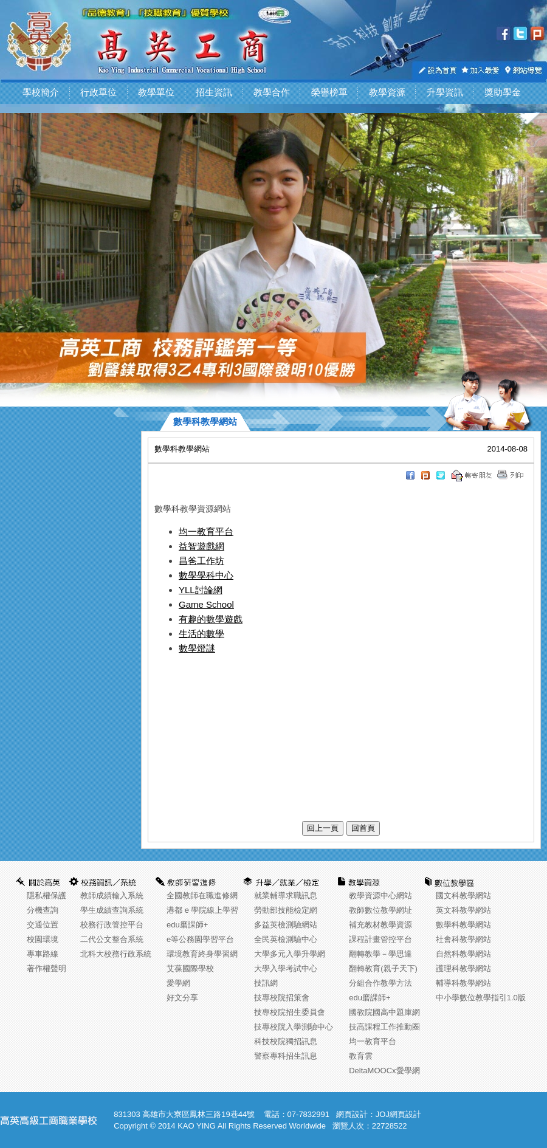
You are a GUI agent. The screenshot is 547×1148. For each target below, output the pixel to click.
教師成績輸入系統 (111, 895)
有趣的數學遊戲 (211, 619)
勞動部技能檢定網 (285, 910)
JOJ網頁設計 (398, 1114)
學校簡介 (40, 92)
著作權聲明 (46, 968)
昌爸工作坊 (201, 560)
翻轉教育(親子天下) (383, 968)
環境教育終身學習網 (202, 953)
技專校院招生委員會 (289, 1012)
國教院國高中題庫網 (384, 1012)
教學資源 (387, 92)
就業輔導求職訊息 (285, 895)
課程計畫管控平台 (380, 939)
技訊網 (266, 983)
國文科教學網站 (463, 895)
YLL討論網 (200, 590)
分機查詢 (42, 910)
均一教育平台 (206, 531)
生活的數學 (201, 633)
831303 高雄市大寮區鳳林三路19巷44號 (184, 1114)
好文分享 (182, 997)
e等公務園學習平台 (200, 939)
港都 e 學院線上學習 (202, 910)
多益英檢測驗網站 (285, 924)
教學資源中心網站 (380, 895)
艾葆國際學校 (190, 968)
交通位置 (42, 924)
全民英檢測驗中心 (285, 939)
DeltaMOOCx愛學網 (384, 1070)
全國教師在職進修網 (202, 895)
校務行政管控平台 (111, 924)
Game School (206, 604)
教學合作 (271, 92)
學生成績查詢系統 (111, 910)
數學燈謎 (197, 648)
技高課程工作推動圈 (384, 1026)
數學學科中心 (206, 575)
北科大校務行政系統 (115, 953)
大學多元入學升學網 (289, 953)
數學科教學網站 (463, 924)
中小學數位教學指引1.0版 (481, 997)
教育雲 (361, 1055)
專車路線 (42, 953)
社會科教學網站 (463, 939)
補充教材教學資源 (380, 924)
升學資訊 (445, 92)
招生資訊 (214, 92)
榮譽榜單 (329, 92)
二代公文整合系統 (111, 939)
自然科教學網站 (463, 953)
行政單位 (98, 92)
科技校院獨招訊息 (285, 1041)
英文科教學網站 (463, 910)
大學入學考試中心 (285, 968)
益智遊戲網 (201, 546)
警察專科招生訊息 (285, 1055)
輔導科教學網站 (463, 983)
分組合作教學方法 (380, 983)
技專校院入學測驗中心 (293, 1026)
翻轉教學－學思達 (380, 953)
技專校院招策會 (281, 997)
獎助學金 (502, 92)
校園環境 (42, 939)
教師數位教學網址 (380, 910)
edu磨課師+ (187, 924)
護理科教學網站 (463, 968)
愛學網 (178, 983)
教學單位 (156, 92)
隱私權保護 (46, 895)
